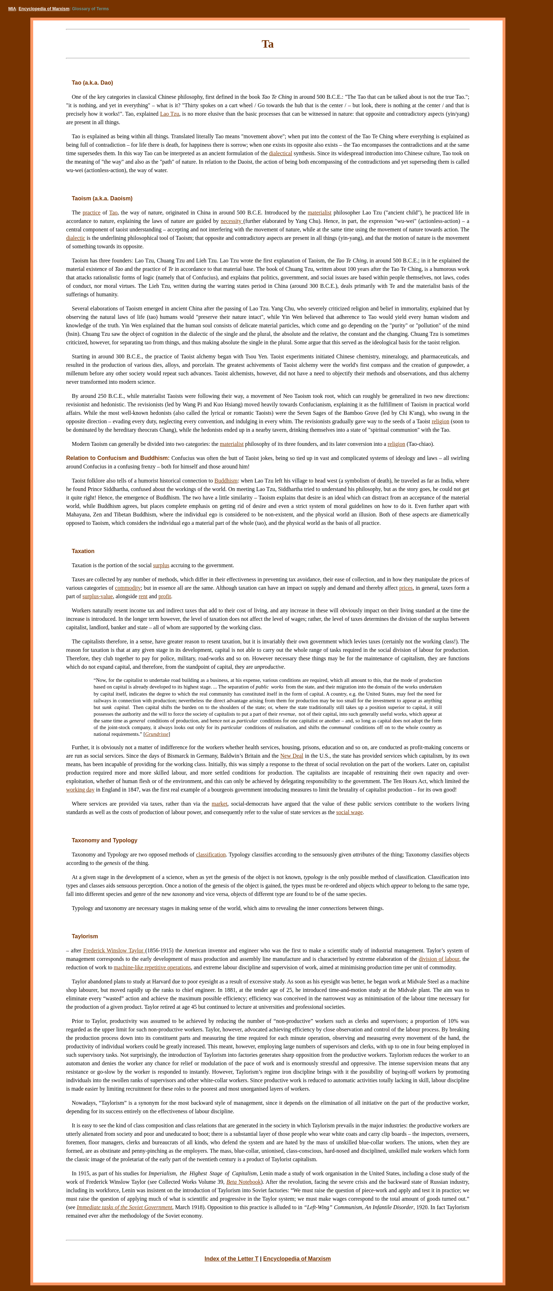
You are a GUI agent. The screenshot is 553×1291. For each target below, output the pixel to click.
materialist (320, 213)
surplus (161, 565)
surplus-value (98, 596)
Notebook (243, 1182)
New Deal (291, 756)
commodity (128, 588)
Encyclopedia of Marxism (44, 8)
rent (143, 596)
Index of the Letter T (232, 1259)
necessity (232, 221)
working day (80, 790)
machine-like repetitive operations (152, 967)
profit (164, 596)
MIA (12, 8)
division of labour (439, 959)
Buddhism (226, 481)
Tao (113, 213)
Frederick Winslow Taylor (114, 950)
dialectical (280, 153)
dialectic (75, 238)
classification (211, 854)
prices (406, 588)
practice (92, 213)
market (219, 804)
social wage (349, 812)
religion (440, 421)
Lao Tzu (169, 114)
